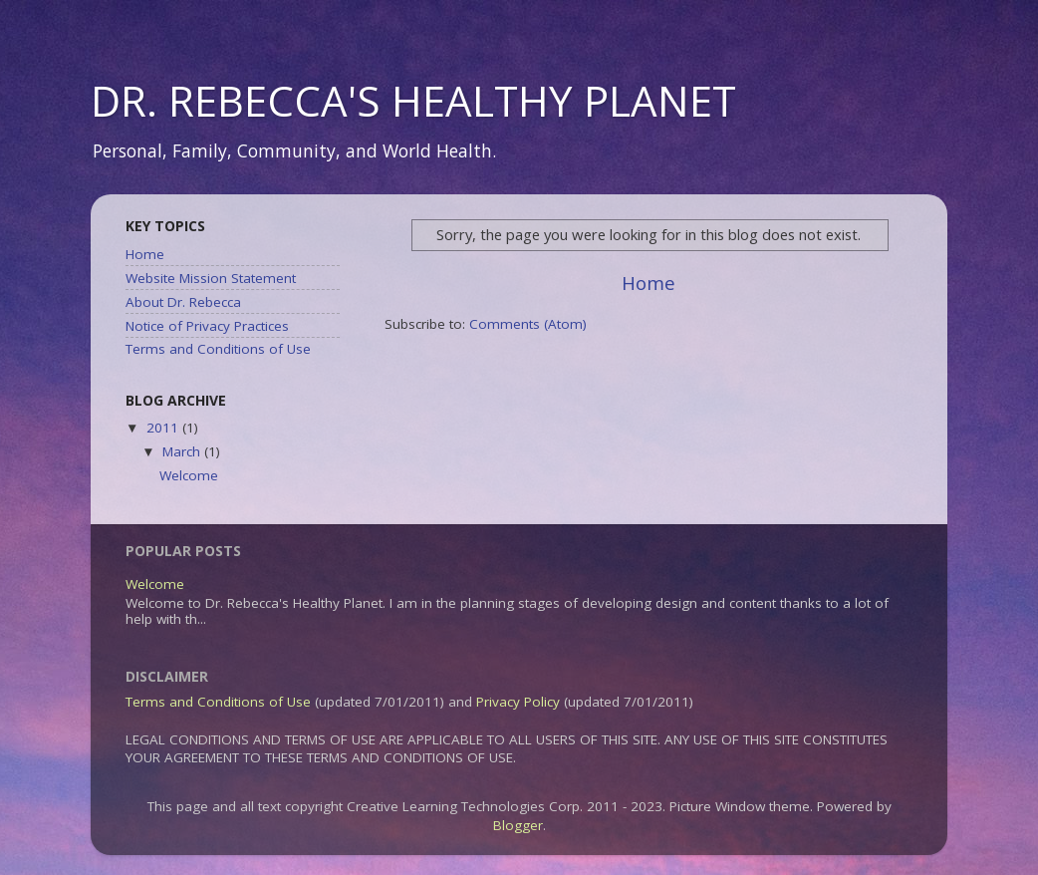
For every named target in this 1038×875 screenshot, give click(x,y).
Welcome (188, 475)
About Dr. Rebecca (183, 302)
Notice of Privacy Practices (207, 326)
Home (648, 283)
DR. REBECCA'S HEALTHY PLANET (413, 100)
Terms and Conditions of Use (218, 349)
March (183, 451)
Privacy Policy (518, 702)
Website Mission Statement (211, 278)
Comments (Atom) (528, 324)
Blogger (518, 825)
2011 (164, 428)
